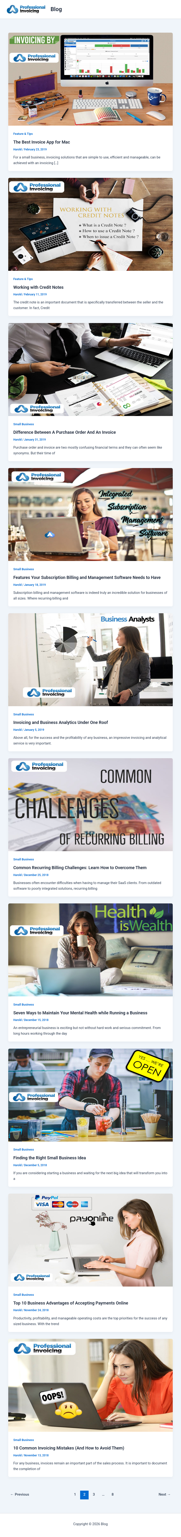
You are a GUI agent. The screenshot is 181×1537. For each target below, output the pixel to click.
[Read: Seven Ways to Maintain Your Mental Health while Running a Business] (90, 949)
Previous (19, 1494)
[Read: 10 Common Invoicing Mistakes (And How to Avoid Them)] (90, 1385)
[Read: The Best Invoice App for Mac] (90, 79)
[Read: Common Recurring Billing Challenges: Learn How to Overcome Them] (90, 804)
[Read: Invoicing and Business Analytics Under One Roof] (90, 659)
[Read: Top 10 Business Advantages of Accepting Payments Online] (90, 1240)
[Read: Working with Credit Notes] (90, 224)
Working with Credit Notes (38, 287)
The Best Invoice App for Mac (41, 142)
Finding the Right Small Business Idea (49, 1157)
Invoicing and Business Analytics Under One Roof (60, 722)
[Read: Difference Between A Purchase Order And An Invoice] (90, 369)
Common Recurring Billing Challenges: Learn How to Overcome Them (80, 867)
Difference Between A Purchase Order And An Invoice (64, 432)
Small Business (23, 424)
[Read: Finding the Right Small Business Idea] (90, 1095)
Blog (56, 9)
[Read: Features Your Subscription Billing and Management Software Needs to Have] (90, 514)
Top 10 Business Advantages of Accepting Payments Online (70, 1303)
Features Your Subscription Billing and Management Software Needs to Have (86, 577)
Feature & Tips (23, 134)
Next (165, 1494)
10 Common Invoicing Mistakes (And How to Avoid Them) (68, 1447)
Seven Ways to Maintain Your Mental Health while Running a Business (80, 1012)
